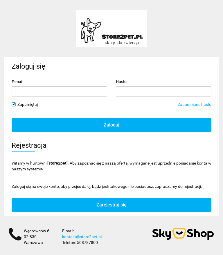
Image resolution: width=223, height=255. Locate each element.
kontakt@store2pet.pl (82, 236)
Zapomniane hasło (194, 104)
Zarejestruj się (111, 205)
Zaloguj (111, 125)
